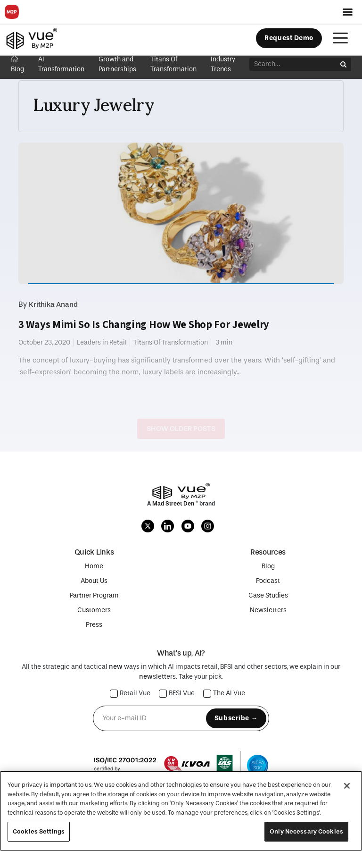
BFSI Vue (177, 693)
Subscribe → (236, 718)
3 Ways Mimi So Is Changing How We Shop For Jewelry (143, 324)
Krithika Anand (53, 304)
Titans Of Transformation (170, 342)
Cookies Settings (39, 831)
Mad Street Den (174, 503)
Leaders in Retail (102, 342)
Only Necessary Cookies (306, 831)
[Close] (347, 785)
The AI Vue (224, 693)
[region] (181, 811)
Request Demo (288, 38)
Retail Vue (130, 693)
